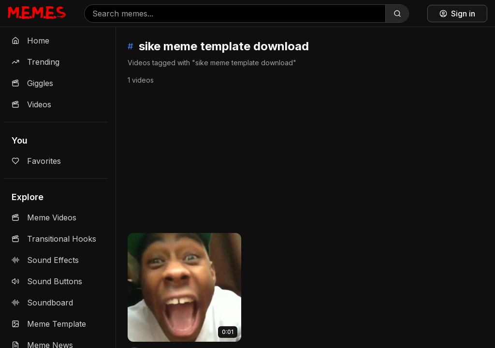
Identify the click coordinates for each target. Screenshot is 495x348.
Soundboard (42, 302)
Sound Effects (45, 260)
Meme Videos (44, 217)
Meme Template (49, 324)
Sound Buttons (47, 281)
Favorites (36, 161)
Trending (35, 62)
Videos (31, 104)
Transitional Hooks (54, 239)
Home (30, 40)
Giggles (32, 83)
